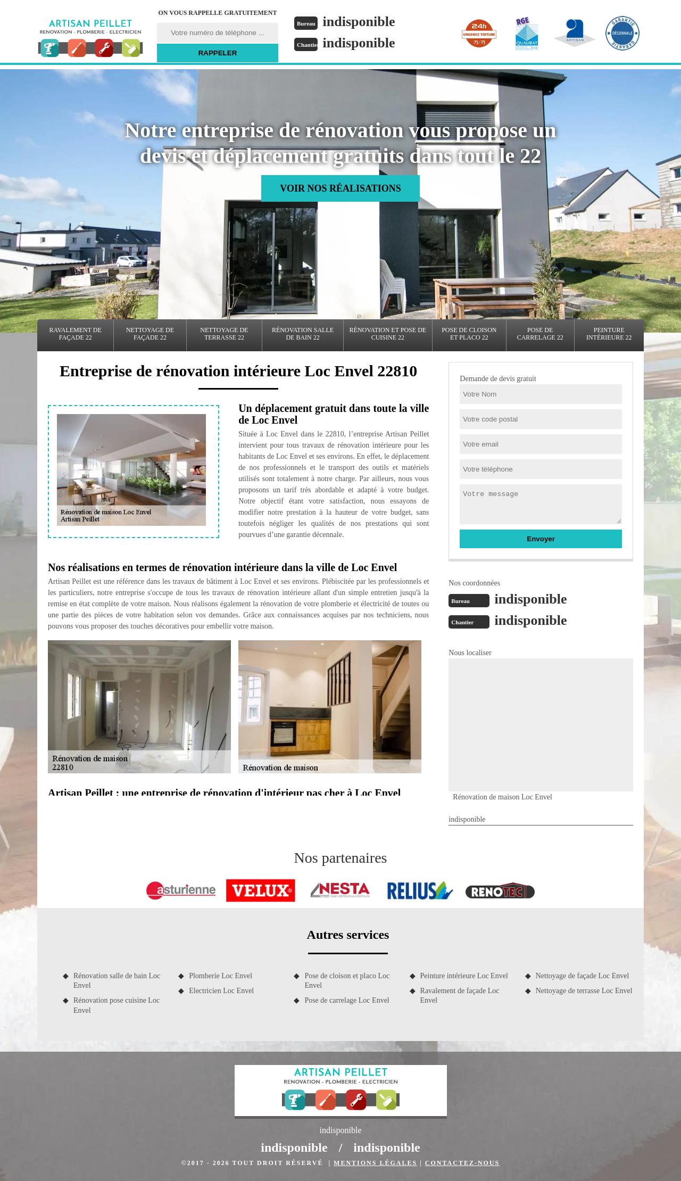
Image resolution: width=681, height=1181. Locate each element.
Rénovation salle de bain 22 (303, 333)
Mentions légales (375, 1163)
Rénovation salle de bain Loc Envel (116, 980)
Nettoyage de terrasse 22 (224, 333)
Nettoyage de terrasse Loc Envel (584, 991)
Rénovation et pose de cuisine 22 (388, 333)
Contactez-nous (462, 1163)
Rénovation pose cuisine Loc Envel (116, 1005)
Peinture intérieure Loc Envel (464, 976)
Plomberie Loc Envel (220, 976)
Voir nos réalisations (340, 188)
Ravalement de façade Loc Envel (460, 995)
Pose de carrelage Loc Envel (346, 1000)
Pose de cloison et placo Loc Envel (346, 980)
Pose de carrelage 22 (540, 333)
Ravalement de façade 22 (75, 333)
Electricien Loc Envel (221, 991)
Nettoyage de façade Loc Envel (582, 976)
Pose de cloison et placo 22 (469, 333)
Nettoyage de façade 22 (150, 333)
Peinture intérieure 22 (609, 333)
